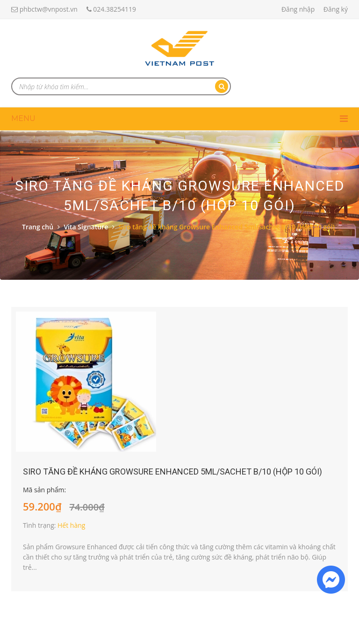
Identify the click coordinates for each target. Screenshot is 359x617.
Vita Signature (86, 226)
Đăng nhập (298, 9)
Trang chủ (37, 226)
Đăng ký (335, 9)
